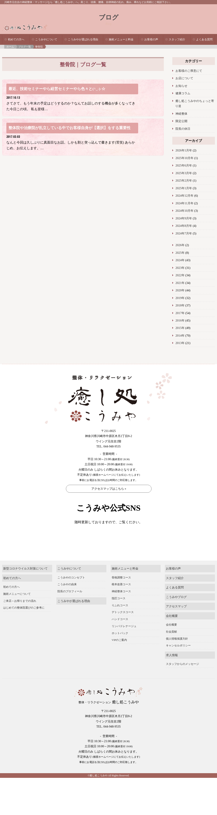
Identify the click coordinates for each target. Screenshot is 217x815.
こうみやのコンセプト (71, 588)
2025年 (180, 252)
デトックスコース (123, 622)
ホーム (10, 46)
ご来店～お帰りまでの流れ (19, 611)
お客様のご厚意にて (188, 70)
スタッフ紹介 (177, 39)
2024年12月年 (184, 195)
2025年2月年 (183, 180)
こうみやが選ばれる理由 (83, 39)
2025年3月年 (183, 173)
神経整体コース (121, 602)
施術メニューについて (17, 604)
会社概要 (172, 626)
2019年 (180, 298)
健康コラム (182, 93)
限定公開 (181, 121)
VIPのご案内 (119, 650)
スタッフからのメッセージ (182, 674)
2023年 (180, 267)
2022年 (180, 275)
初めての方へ (16, 39)
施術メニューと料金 (121, 39)
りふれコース (120, 615)
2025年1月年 (183, 188)
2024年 (180, 260)
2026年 (180, 245)
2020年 (180, 290)
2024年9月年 (183, 218)
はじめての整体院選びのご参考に (24, 618)
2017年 (180, 313)
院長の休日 (182, 128)
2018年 (180, 305)
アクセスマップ (176, 617)
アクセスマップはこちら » (108, 488)
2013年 (180, 343)
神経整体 (181, 113)
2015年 (180, 328)
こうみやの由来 (67, 595)
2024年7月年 (183, 233)
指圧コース (118, 609)
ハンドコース (120, 629)
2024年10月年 (184, 210)
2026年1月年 (183, 150)
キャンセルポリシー (178, 656)
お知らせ (181, 85)
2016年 (180, 320)
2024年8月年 (183, 225)
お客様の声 (151, 39)
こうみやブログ (176, 607)
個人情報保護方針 (177, 649)
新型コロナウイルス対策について (25, 579)
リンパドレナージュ (124, 636)
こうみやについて (46, 39)
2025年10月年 (184, 158)
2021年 (180, 283)
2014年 (180, 335)
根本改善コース (121, 595)
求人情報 (172, 665)
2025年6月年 (183, 165)
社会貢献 (171, 642)
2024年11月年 (184, 203)
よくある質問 (204, 39)
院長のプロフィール (69, 602)
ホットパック (120, 643)
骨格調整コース (121, 588)
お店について (184, 78)
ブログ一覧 (24, 46)
